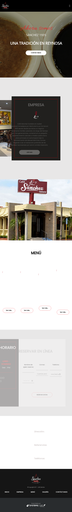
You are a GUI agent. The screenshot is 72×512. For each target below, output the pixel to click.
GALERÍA (45, 492)
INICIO (7, 492)
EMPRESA (20, 492)
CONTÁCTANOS (61, 492)
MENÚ (33, 492)
